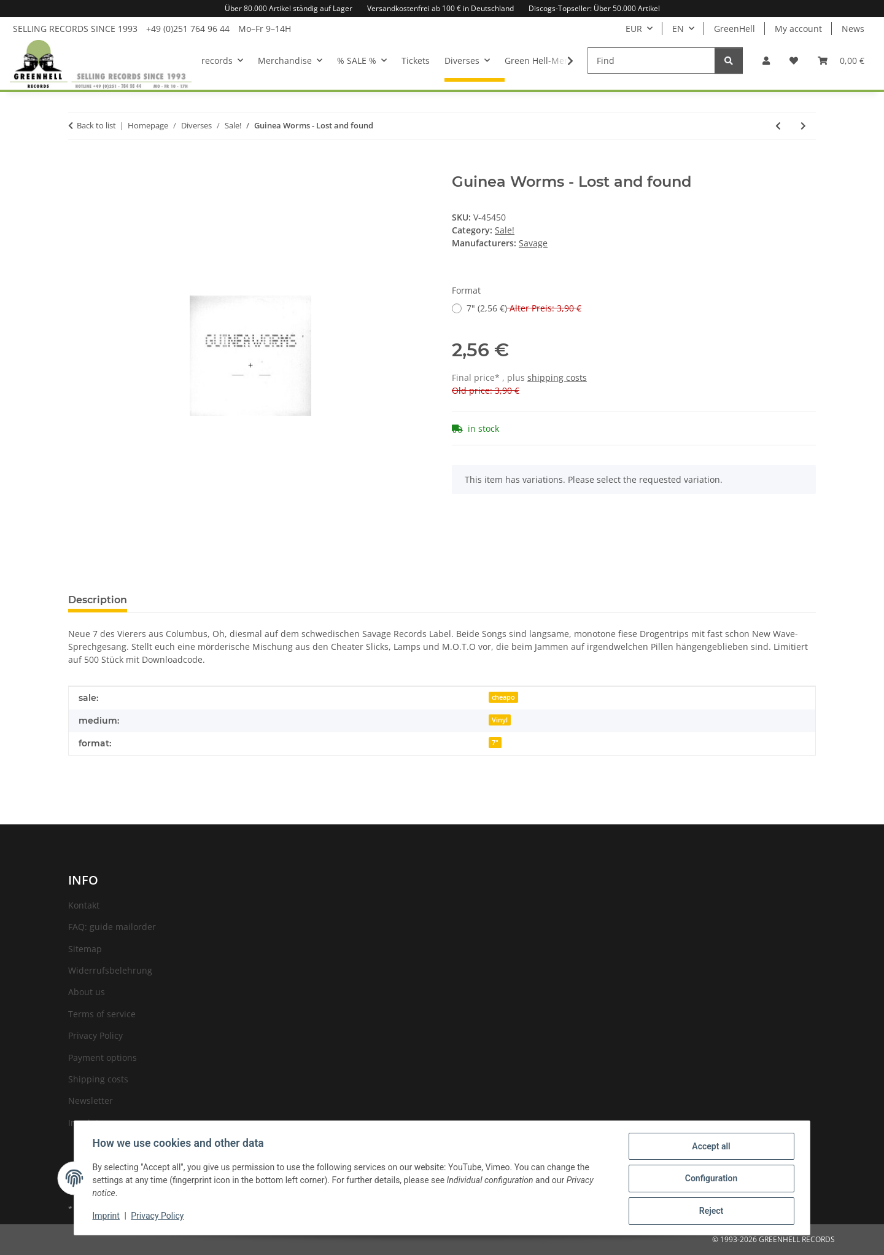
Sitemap (85, 949)
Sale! (504, 230)
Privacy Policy (159, 1217)
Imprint (107, 1217)
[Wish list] (794, 60)
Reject (709, 1211)
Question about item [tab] (199, 600)
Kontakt (83, 905)
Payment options (102, 1057)
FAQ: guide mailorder (112, 926)
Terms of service (102, 1014)
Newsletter (90, 1100)
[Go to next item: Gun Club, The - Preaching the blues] (803, 125)
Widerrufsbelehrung (110, 970)
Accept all (710, 1147)
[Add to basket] (78, 166)
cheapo (503, 697)
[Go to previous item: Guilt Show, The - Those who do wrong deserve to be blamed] (778, 125)
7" (495, 742)
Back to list (96, 125)
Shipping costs (98, 1079)
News (853, 28)
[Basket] (841, 60)
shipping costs (557, 377)
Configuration (709, 1179)
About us (86, 992)
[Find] (651, 60)
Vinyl (500, 720)
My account (798, 28)
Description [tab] (97, 600)
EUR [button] (634, 28)
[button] (766, 60)
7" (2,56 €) (524, 308)
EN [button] (678, 28)
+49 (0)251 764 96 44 (188, 28)
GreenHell (734, 28)
